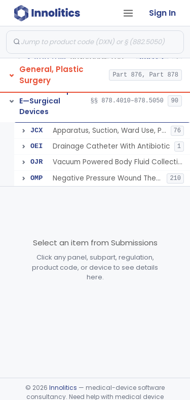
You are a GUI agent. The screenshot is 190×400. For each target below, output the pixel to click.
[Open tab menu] (128, 13)
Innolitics (63, 387)
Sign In (162, 13)
